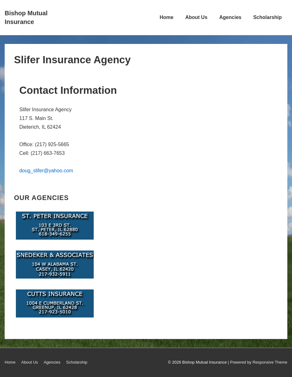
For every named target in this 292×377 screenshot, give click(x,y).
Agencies (230, 17)
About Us (196, 17)
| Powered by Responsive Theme (257, 362)
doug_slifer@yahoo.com (46, 170)
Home (166, 17)
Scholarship (267, 17)
